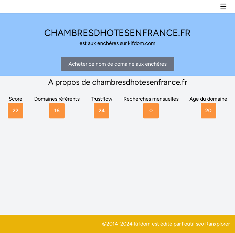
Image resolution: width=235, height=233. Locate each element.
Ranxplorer (217, 224)
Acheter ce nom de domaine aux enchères (117, 64)
